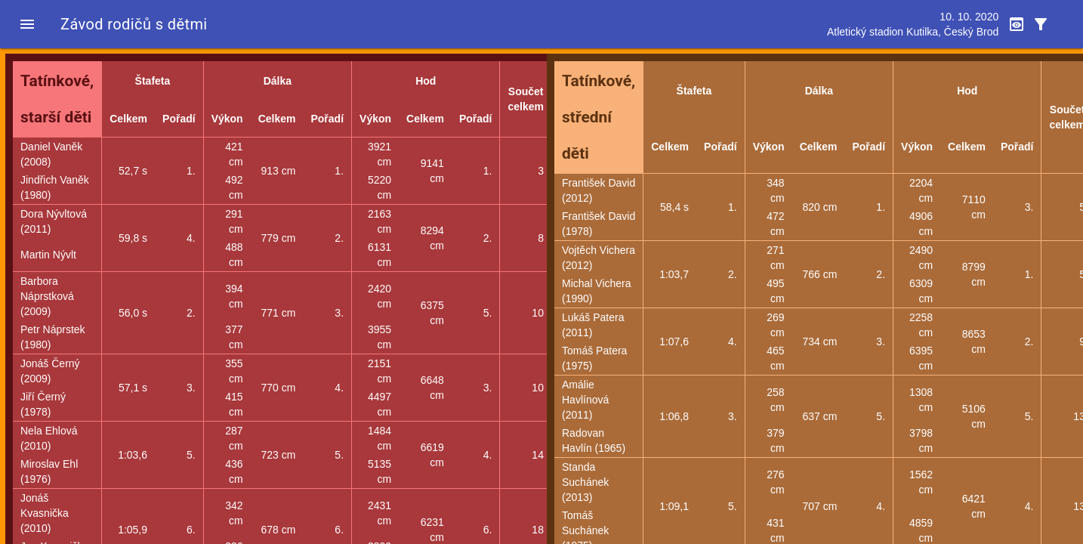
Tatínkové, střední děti (598, 117)
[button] (27, 24)
